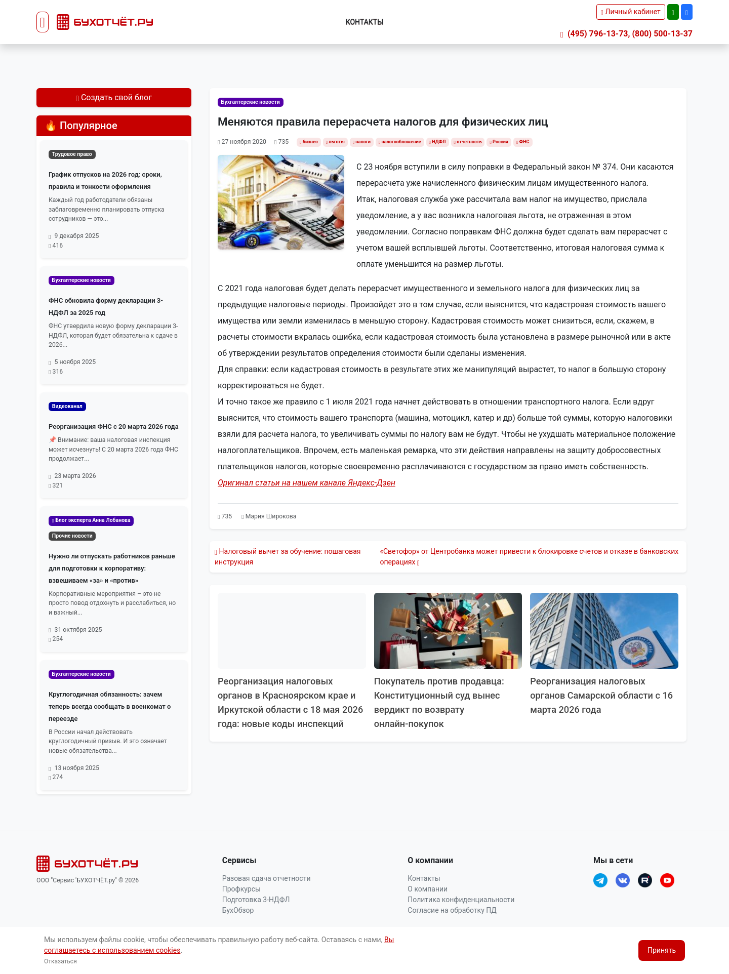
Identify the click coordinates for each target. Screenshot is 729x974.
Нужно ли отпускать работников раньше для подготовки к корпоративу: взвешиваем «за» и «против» (112, 568)
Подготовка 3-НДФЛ (256, 900)
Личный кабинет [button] (631, 12)
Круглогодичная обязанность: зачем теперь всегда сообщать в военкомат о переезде (110, 706)
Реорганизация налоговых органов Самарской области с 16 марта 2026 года (601, 695)
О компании (428, 889)
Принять (661, 950)
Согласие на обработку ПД (452, 910)
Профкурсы (241, 889)
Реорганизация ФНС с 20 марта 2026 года (114, 426)
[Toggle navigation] (42, 22)
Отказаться (60, 961)
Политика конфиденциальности (461, 900)
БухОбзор (238, 910)
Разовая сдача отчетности (266, 878)
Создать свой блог (114, 97)
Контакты (365, 22)
